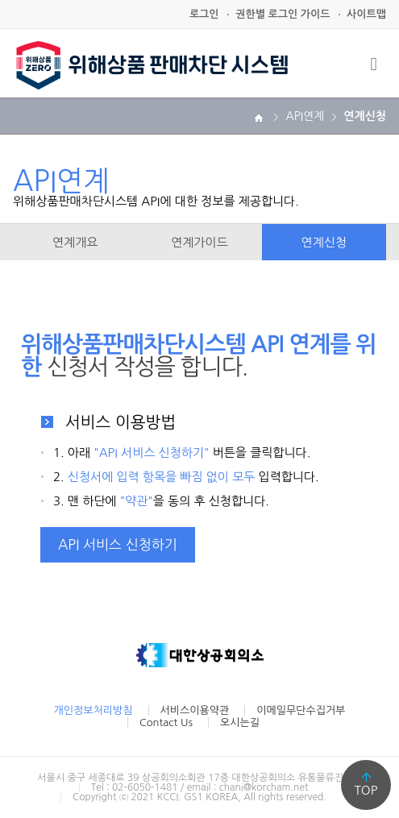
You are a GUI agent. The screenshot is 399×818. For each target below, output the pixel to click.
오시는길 (240, 722)
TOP (366, 790)
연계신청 (324, 242)
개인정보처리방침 (93, 710)
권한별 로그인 (282, 14)
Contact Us (166, 722)
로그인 (204, 14)
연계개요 (75, 242)
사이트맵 (366, 14)
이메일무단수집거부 (300, 710)
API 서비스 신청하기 (117, 544)
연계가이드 (199, 242)
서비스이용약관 (195, 710)
